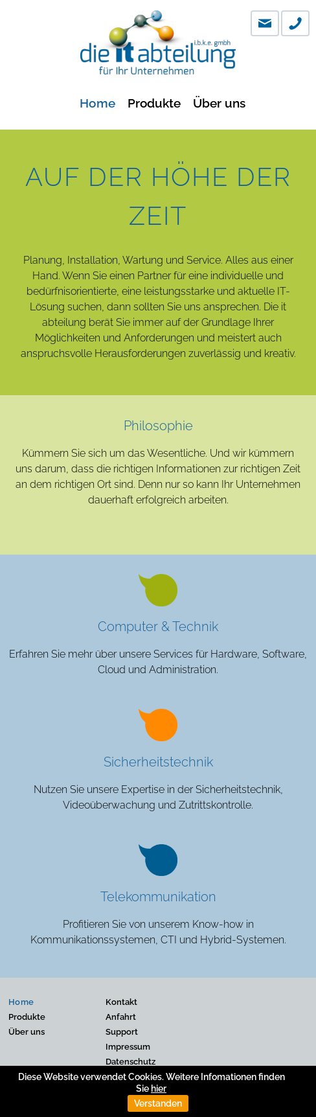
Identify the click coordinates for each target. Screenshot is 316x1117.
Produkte (154, 103)
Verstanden (158, 1103)
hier (158, 1088)
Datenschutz (130, 1061)
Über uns (219, 103)
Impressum (128, 1047)
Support (122, 1032)
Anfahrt (121, 1017)
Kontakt (121, 1002)
